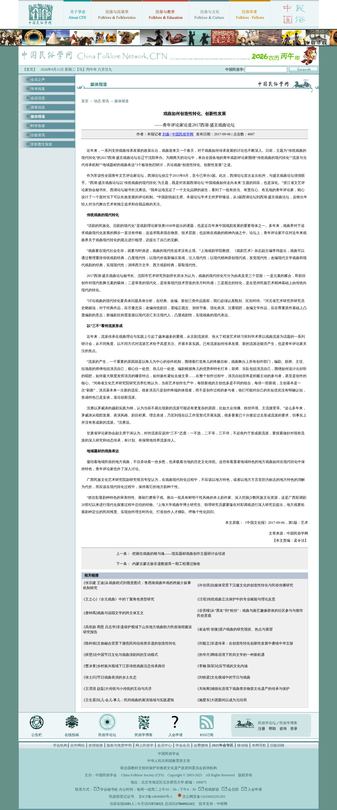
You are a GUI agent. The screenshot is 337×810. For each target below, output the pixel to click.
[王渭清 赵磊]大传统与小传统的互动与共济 (118, 689)
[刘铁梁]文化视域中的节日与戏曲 (224, 677)
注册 (261, 729)
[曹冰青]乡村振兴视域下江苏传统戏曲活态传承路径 (124, 666)
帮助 (272, 729)
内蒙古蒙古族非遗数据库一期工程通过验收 (166, 564)
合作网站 (77, 745)
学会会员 (183, 745)
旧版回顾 (277, 745)
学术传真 (38, 89)
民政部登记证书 (121, 796)
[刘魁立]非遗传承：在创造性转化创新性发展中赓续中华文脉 (245, 643)
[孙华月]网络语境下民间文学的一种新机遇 (231, 655)
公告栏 (36, 735)
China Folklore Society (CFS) (142, 775)
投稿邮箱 (211, 789)
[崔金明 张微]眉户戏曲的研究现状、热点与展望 (235, 629)
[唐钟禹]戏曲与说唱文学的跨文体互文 (114, 613)
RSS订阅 (206, 735)
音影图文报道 (41, 144)
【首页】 (30, 69)
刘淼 (166, 134)
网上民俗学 (144, 745)
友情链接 (95, 745)
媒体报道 (121, 101)
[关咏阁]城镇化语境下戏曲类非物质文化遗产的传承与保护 (244, 689)
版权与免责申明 (119, 745)
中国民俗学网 (182, 134)
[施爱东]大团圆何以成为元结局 (222, 700)
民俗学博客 (144, 735)
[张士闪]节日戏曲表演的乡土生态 (110, 677)
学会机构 (60, 745)
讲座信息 (38, 107)
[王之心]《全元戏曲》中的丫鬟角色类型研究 (119, 599)
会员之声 (38, 80)
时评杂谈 (38, 126)
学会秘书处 (109, 789)
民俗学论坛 (107, 735)
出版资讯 (38, 135)
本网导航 (259, 745)
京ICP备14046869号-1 (155, 796)
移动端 (242, 745)
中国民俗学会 (106, 775)
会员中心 (164, 745)
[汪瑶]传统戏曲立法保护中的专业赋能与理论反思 (236, 599)
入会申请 (175, 735)
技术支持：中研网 (213, 804)
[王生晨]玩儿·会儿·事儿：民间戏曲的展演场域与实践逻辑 (129, 700)
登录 (293, 729)
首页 (84, 101)
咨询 (283, 729)
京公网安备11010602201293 (203, 796)
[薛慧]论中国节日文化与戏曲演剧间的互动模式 (121, 655)
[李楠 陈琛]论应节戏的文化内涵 (223, 666)
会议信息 (38, 98)
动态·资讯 (101, 101)
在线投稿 (72, 735)
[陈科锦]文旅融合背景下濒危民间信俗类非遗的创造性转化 (130, 643)
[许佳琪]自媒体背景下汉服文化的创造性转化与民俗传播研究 (245, 585)
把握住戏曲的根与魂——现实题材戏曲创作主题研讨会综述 (178, 554)
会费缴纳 (201, 745)
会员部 (233, 789)
